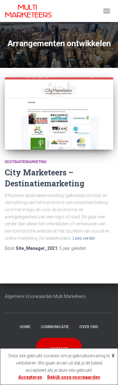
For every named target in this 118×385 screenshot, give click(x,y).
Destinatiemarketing (26, 162)
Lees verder (84, 238)
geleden (72, 248)
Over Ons (88, 327)
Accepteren (30, 377)
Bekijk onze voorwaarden (73, 377)
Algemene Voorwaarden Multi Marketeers (45, 296)
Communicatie (55, 327)
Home (25, 327)
